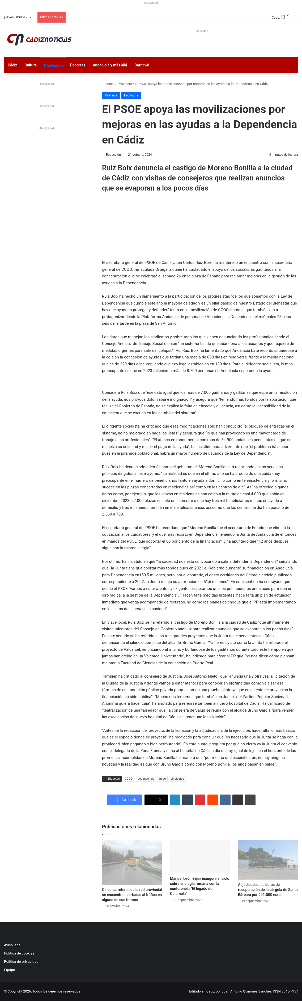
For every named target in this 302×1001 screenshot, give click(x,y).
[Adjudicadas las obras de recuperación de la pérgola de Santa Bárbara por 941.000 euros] (268, 860)
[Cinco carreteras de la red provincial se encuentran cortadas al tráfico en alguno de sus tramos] (132, 862)
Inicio (108, 84)
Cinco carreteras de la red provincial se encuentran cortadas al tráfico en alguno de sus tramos (132, 895)
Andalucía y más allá (110, 65)
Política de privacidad (21, 961)
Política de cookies (19, 953)
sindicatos (177, 778)
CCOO (129, 778)
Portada (111, 95)
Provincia (52, 66)
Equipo (9, 970)
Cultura (30, 65)
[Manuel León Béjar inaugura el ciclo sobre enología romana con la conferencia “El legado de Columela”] (200, 856)
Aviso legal (13, 945)
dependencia (146, 778)
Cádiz (12, 65)
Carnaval (142, 65)
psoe (162, 778)
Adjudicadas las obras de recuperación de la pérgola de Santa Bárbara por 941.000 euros (268, 889)
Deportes (77, 65)
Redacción (113, 155)
